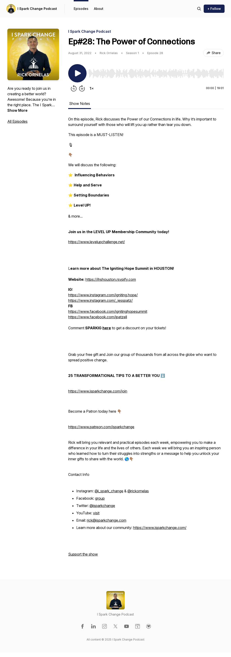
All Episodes (17, 121)
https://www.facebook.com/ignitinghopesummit (107, 311)
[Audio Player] (156, 72)
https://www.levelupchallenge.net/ (96, 242)
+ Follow (214, 9)
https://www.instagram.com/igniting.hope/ (103, 295)
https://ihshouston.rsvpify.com (110, 279)
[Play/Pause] (77, 73)
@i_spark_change (109, 491)
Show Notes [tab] (79, 103)
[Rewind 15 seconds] (73, 88)
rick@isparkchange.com (106, 520)
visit (96, 513)
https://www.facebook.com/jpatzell (97, 317)
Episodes (81, 9)
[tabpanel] (146, 339)
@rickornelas (138, 491)
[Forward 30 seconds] (82, 88)
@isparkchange (102, 505)
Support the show (83, 554)
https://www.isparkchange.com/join (97, 391)
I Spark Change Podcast (37, 9)
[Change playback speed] (91, 88)
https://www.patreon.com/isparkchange (101, 427)
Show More (17, 110)
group (100, 498)
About (98, 9)
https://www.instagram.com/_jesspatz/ (100, 300)
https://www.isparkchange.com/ (159, 527)
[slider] (156, 73)
